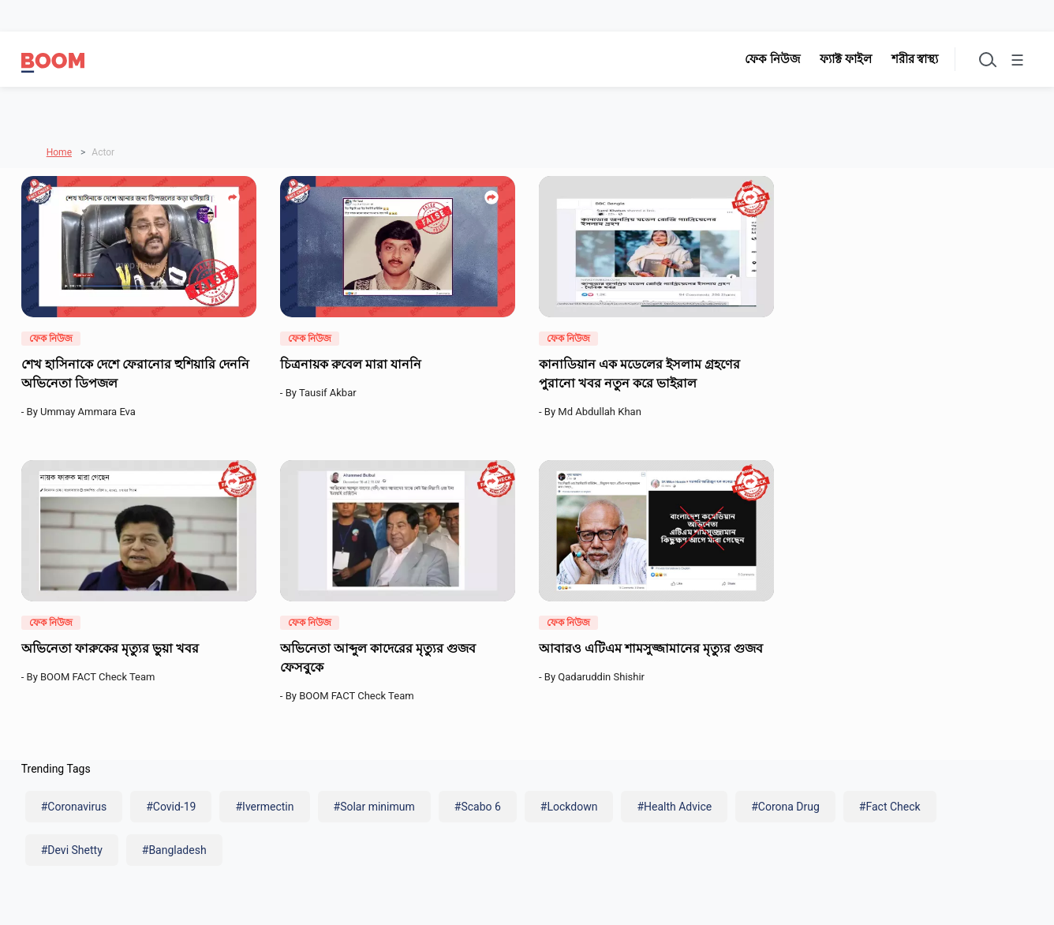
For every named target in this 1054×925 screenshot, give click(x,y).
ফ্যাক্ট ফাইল (839, 59)
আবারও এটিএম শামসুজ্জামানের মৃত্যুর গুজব (652, 645)
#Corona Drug (785, 804)
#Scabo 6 (477, 804)
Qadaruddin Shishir (603, 674)
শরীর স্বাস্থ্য (908, 59)
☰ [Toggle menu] (1015, 61)
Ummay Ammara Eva (90, 408)
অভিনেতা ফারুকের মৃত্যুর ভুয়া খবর (111, 645)
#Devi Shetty (72, 847)
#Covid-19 (171, 804)
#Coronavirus (74, 804)
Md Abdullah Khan (602, 408)
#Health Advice (674, 804)
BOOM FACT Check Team (100, 674)
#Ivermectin (264, 804)
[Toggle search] (980, 59)
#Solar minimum (374, 804)
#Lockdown (569, 804)
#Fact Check (890, 804)
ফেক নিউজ (765, 59)
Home (59, 149)
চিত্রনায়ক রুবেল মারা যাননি (352, 361)
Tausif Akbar (330, 389)
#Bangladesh (174, 847)
